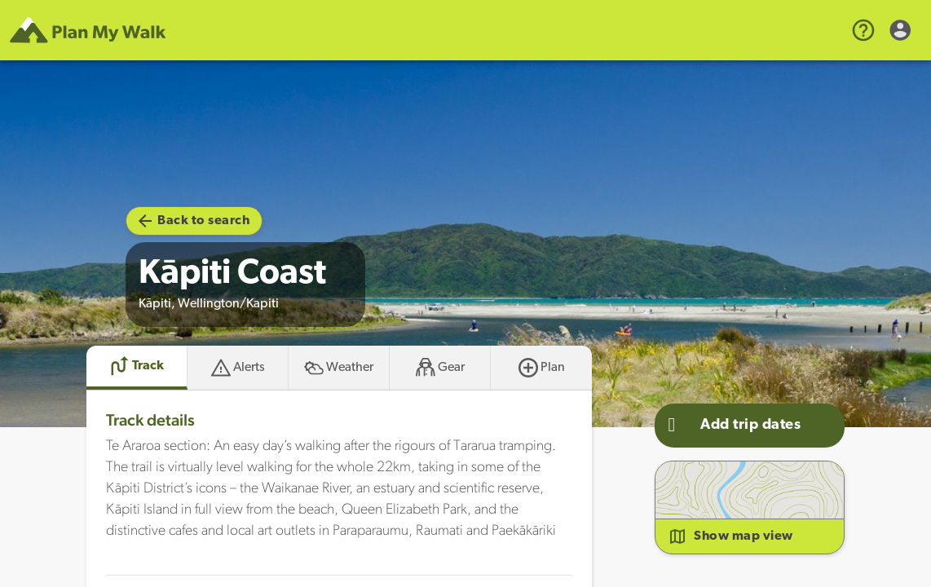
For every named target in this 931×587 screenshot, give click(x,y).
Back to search (194, 220)
